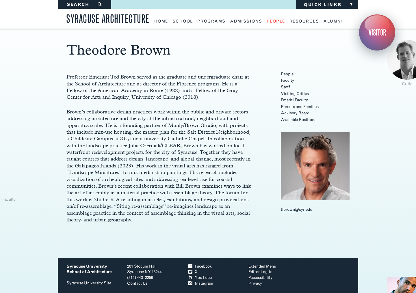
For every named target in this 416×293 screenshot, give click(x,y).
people (276, 21)
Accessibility (260, 277)
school (182, 21)
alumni (333, 21)
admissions (246, 21)
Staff (285, 87)
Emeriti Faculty (294, 100)
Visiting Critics (295, 93)
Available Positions (298, 119)
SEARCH (84, 4)
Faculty (287, 80)
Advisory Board (295, 113)
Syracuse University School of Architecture (89, 269)
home (161, 21)
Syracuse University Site (88, 283)
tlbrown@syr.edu (296, 209)
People (287, 74)
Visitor (377, 32)
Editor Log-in (260, 271)
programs (211, 21)
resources (304, 21)
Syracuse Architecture (107, 18)
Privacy (255, 283)
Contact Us (137, 283)
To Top (329, 274)
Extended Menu (262, 266)
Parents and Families (300, 106)
